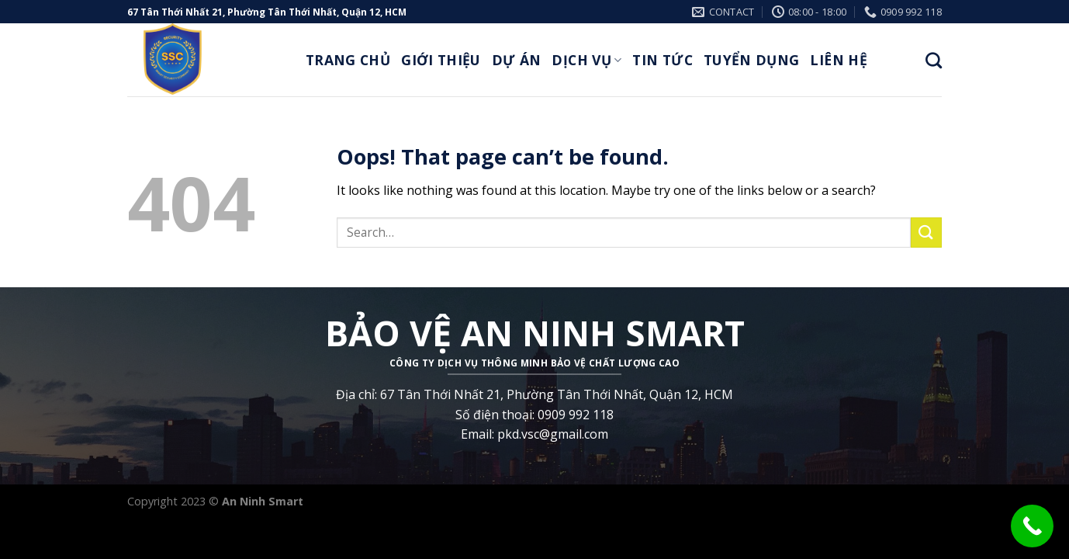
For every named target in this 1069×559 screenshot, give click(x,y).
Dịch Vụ (586, 59)
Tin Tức (662, 59)
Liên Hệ (838, 59)
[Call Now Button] (1032, 526)
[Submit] (926, 232)
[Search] (933, 60)
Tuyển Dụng (752, 59)
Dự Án (516, 59)
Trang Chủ (348, 59)
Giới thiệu (441, 59)
